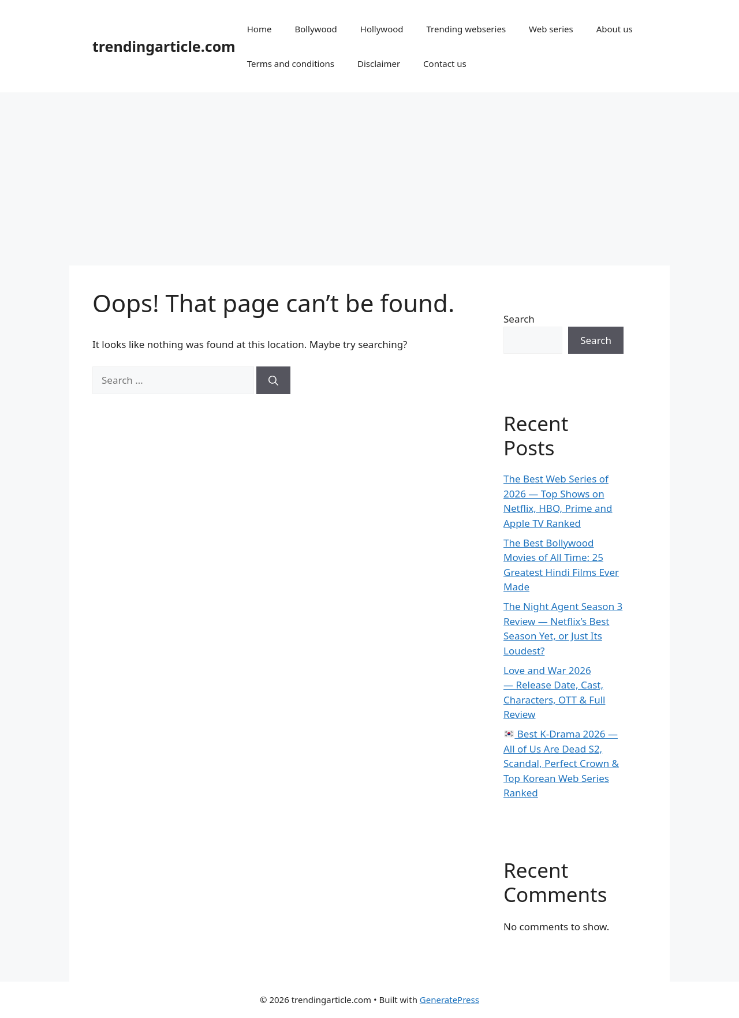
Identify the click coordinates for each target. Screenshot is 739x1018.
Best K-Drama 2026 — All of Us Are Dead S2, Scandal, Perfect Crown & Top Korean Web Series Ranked (561, 763)
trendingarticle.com (164, 46)
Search (519, 318)
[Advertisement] (369, 179)
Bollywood (315, 29)
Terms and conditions (290, 63)
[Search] (273, 380)
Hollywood (382, 29)
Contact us (444, 63)
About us (614, 29)
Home (259, 29)
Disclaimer (378, 63)
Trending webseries (466, 29)
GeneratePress (449, 999)
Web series (551, 29)
